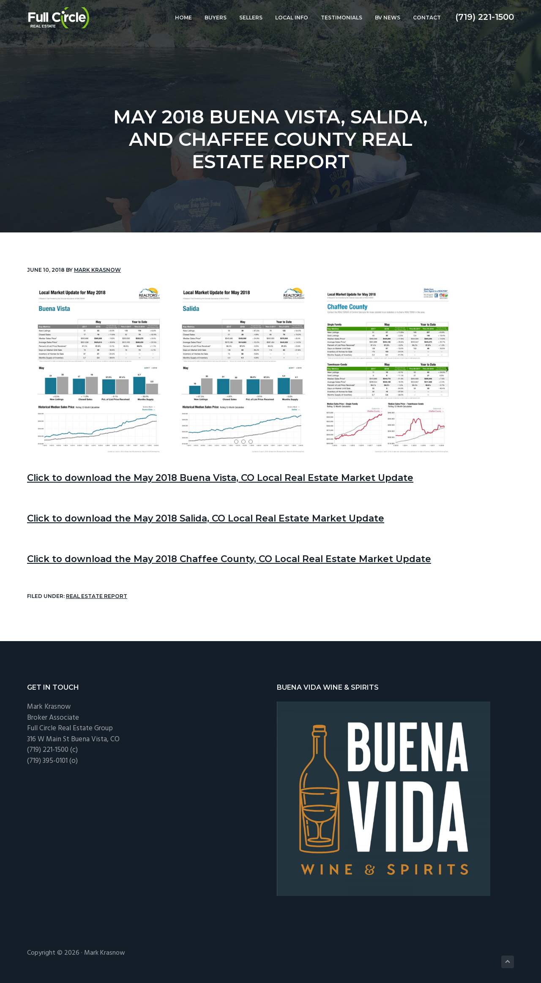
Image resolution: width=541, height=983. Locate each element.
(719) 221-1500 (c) (52, 749)
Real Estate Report (96, 596)
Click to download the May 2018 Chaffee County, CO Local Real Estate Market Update (253, 558)
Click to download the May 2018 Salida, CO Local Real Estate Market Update (228, 517)
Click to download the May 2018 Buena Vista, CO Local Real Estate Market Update (244, 477)
